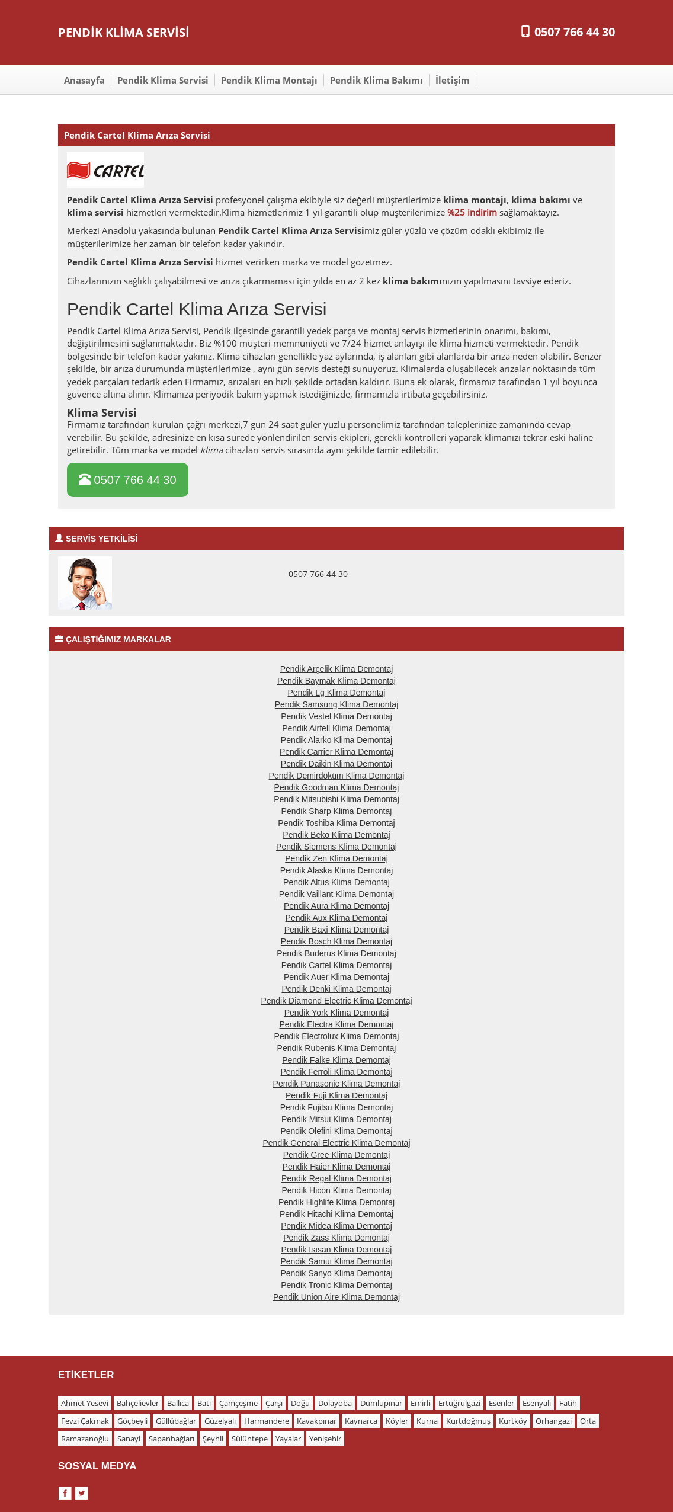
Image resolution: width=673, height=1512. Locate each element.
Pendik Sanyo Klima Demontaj (336, 1273)
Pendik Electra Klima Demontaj (337, 1024)
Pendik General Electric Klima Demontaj (337, 1143)
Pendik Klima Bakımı (376, 80)
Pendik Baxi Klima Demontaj (336, 929)
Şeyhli (213, 1438)
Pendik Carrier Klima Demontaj (336, 752)
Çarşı (274, 1403)
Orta (588, 1420)
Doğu (300, 1403)
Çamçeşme (238, 1403)
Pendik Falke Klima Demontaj (336, 1060)
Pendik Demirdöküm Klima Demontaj (337, 775)
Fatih (568, 1403)
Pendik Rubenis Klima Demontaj (336, 1048)
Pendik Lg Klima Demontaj (337, 692)
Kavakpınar (316, 1420)
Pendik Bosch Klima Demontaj (336, 941)
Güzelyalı (220, 1420)
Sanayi (128, 1438)
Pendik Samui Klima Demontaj (336, 1261)
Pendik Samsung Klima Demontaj (337, 704)
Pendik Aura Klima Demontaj (336, 906)
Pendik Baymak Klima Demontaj (336, 680)
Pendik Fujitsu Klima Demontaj (336, 1107)
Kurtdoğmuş (468, 1420)
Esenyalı (537, 1403)
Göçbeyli (132, 1420)
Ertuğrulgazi (459, 1403)
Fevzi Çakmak (85, 1420)
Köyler (397, 1420)
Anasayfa (84, 80)
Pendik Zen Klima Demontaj (336, 858)
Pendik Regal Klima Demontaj (336, 1178)
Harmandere (266, 1420)
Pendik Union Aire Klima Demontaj (336, 1297)
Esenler (501, 1403)
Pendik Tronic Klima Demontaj (336, 1285)
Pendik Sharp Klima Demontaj (336, 811)
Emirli (420, 1403)
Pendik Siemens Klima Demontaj (336, 846)
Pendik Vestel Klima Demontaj (336, 716)
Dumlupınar (381, 1403)
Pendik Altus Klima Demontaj (336, 882)
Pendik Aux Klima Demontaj (337, 917)
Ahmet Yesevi (84, 1403)
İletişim (452, 80)
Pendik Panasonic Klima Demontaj (336, 1083)
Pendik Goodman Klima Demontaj (336, 787)
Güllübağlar (176, 1420)
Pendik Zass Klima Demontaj (336, 1237)
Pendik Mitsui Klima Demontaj (336, 1119)
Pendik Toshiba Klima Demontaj (336, 823)
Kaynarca (361, 1420)
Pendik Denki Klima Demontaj (336, 989)
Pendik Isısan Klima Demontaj (336, 1249)
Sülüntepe (250, 1438)
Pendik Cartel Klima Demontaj (336, 965)
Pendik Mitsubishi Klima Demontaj (336, 799)
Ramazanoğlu (85, 1438)
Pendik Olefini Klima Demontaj (336, 1131)
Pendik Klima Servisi (163, 80)
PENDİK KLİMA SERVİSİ (124, 32)
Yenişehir (325, 1438)
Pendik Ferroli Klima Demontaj (336, 1072)
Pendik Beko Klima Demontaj (336, 835)
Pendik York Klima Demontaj (336, 1012)
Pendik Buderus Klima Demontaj (336, 953)
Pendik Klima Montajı (269, 80)
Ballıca (178, 1403)
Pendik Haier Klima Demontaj (337, 1166)
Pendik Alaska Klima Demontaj (336, 870)
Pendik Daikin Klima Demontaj (336, 763)
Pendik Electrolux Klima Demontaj (336, 1036)
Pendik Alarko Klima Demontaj (336, 740)
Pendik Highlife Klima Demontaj (336, 1202)
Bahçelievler (138, 1403)
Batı (204, 1403)
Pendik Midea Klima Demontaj (336, 1226)
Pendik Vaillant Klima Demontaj (336, 894)
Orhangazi (554, 1420)
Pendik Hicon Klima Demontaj (336, 1190)
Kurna (427, 1420)
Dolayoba (335, 1403)
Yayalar (288, 1438)
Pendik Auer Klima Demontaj (336, 977)
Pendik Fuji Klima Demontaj (336, 1095)
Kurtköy (513, 1420)
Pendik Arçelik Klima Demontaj (336, 669)
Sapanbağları (171, 1438)
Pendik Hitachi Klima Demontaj (336, 1214)
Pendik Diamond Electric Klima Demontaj (336, 1000)
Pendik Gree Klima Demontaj (336, 1154)
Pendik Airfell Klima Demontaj (336, 728)
